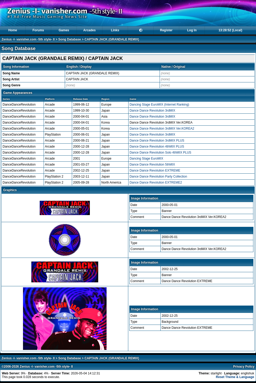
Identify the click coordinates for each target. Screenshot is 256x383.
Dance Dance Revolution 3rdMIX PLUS (157, 140)
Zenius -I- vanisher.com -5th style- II (28, 39)
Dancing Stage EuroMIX (146, 158)
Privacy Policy (243, 366)
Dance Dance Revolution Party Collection (158, 176)
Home (12, 30)
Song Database (69, 39)
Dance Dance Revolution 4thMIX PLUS (157, 146)
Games (64, 30)
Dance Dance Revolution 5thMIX (152, 164)
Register (166, 30)
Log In (192, 30)
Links (115, 30)
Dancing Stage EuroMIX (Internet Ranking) (159, 104)
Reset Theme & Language (235, 377)
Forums (38, 30)
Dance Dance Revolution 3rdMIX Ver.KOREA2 (162, 128)
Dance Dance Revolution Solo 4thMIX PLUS (160, 152)
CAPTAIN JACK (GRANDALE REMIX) (111, 39)
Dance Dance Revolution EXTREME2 (156, 182)
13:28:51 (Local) (230, 30)
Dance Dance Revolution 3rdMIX (152, 110)
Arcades (89, 30)
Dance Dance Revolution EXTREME (155, 170)
